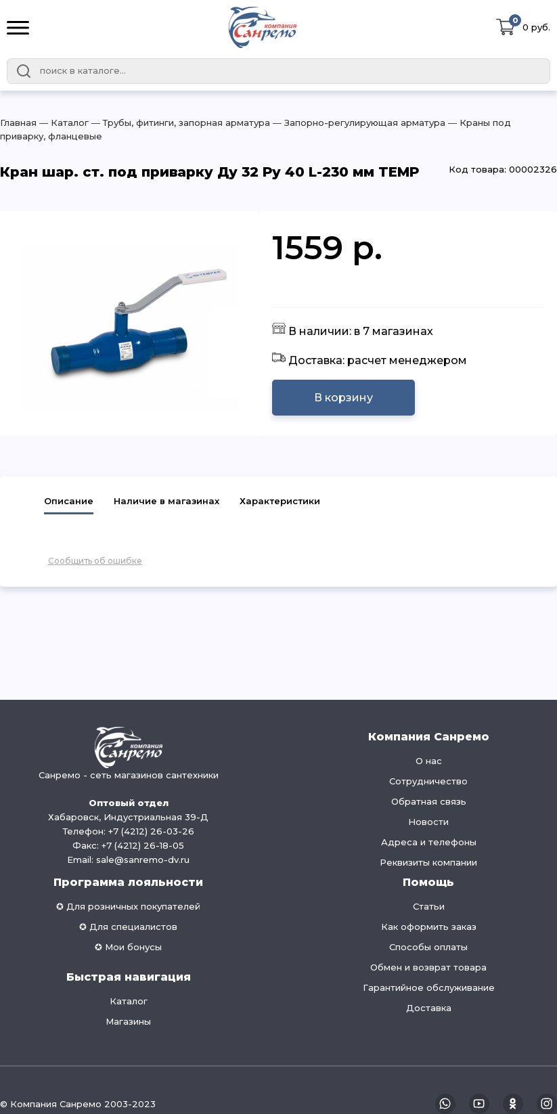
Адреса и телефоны (428, 842)
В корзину (343, 397)
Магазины (128, 1021)
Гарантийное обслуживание (429, 987)
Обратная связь (428, 801)
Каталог (129, 1001)
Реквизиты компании (428, 862)
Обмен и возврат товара (428, 967)
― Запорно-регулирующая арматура (357, 122)
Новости (428, 821)
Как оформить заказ (428, 926)
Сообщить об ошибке (95, 561)
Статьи (429, 906)
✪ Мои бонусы (128, 946)
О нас (429, 760)
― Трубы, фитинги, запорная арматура (179, 122)
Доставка (428, 1007)
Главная (18, 122)
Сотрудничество (428, 781)
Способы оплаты (428, 946)
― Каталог (63, 122)
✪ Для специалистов (128, 926)
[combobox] (278, 71)
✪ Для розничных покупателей (128, 906)
